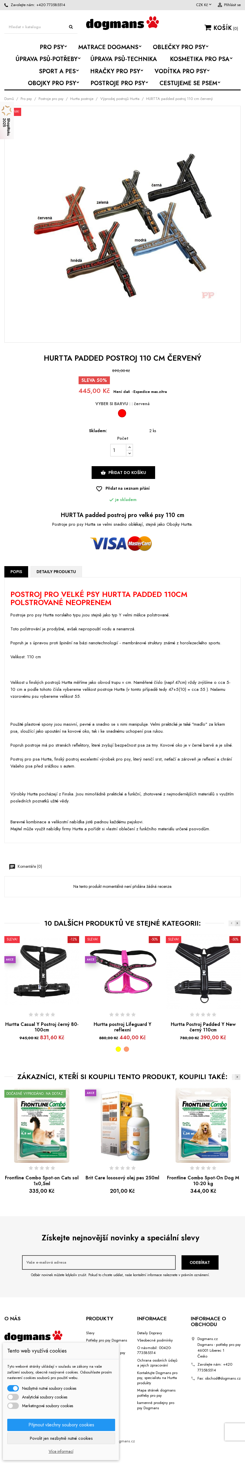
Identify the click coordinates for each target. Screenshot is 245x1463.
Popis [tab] (16, 572)
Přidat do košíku (123, 473)
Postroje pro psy (117, 83)
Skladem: (98, 431)
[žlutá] (118, 1049)
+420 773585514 (50, 5)
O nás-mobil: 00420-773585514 (154, 1350)
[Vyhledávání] (40, 27)
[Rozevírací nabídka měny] (204, 5)
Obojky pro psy (52, 83)
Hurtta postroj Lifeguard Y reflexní (122, 1027)
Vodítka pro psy (180, 71)
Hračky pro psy (115, 71)
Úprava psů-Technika (123, 59)
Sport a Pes (57, 71)
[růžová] (126, 1049)
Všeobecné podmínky (155, 1340)
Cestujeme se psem (188, 83)
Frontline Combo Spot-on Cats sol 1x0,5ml (42, 1180)
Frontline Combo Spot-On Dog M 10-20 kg (203, 1180)
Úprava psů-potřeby (46, 59)
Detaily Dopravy (149, 1333)
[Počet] (118, 450)
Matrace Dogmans (108, 47)
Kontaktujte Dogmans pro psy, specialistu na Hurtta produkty (157, 1378)
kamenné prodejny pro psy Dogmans (155, 1405)
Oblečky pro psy (179, 47)
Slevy (90, 1333)
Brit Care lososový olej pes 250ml (122, 1177)
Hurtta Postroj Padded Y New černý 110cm (203, 1027)
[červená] (122, 414)
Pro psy (52, 47)
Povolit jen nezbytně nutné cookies (61, 1438)
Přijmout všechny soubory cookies (61, 1424)
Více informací (61, 1451)
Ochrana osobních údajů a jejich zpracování (157, 1363)
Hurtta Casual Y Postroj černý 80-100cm (42, 1027)
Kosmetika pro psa (199, 59)
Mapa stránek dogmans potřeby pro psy (156, 1392)
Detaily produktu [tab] (56, 572)
